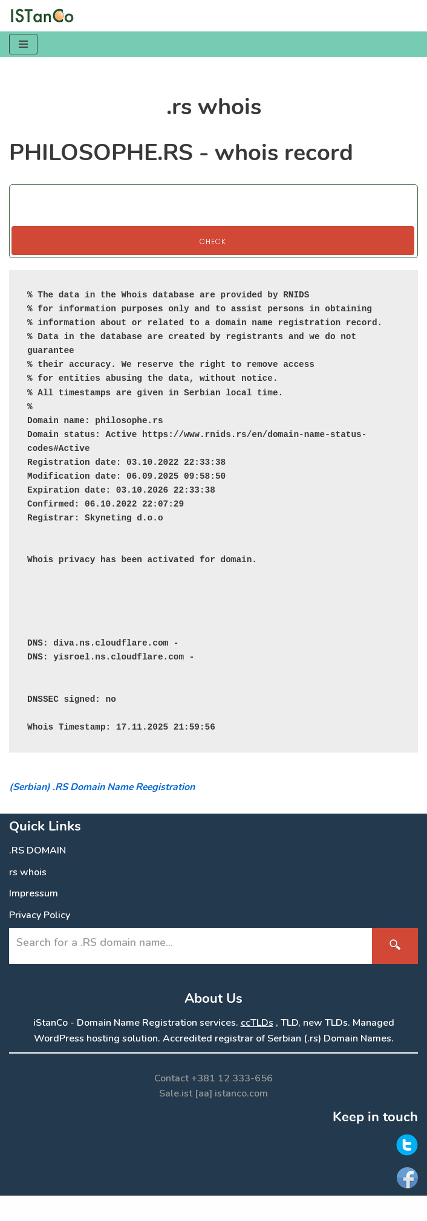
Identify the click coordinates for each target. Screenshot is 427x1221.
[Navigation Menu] (23, 44)
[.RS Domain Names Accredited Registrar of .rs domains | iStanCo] (45, 15)
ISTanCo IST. (222, 1207)
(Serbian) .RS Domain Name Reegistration (102, 787)
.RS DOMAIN (37, 850)
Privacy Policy (39, 915)
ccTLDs (257, 1022)
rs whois (28, 872)
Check (213, 241)
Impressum (33, 893)
